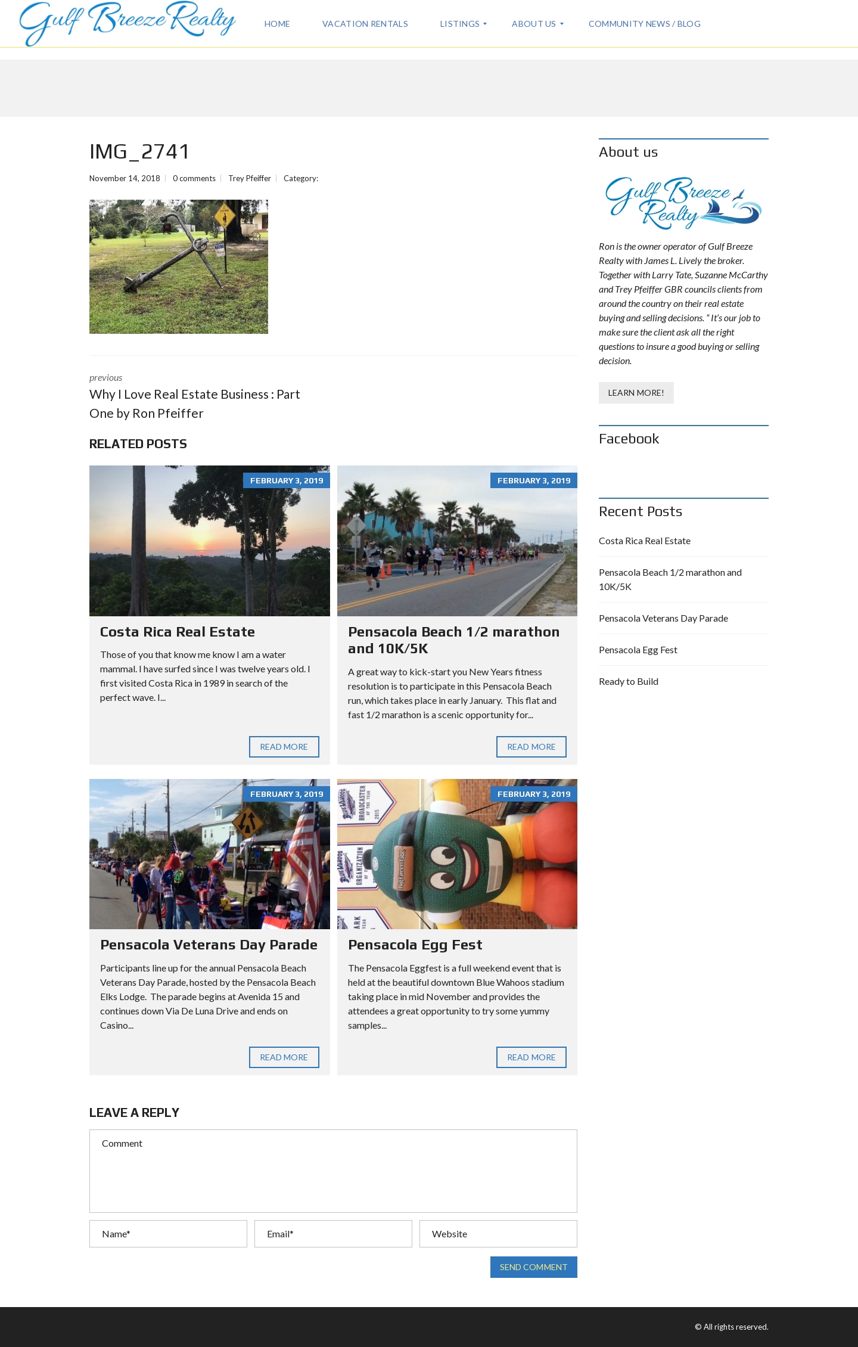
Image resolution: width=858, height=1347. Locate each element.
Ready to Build (628, 681)
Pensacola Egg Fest (415, 944)
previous (202, 396)
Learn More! (636, 393)
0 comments (194, 178)
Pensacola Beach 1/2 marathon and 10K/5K (670, 579)
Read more (284, 746)
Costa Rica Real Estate (177, 631)
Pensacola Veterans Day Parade (209, 944)
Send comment (533, 1267)
